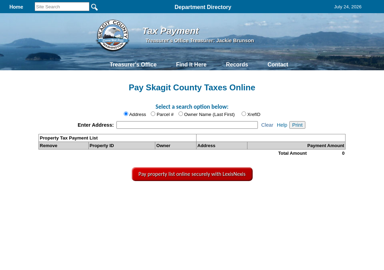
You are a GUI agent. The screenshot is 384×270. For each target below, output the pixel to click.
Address (137, 114)
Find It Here (191, 65)
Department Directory (203, 7)
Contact (278, 65)
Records (237, 65)
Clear (267, 125)
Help (282, 125)
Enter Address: (96, 125)
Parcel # (165, 114)
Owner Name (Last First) (209, 114)
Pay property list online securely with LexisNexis (192, 174)
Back (99, 196)
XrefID (254, 114)
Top (79, 196)
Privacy (191, 196)
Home (126, 196)
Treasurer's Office (133, 65)
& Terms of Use (216, 196)
